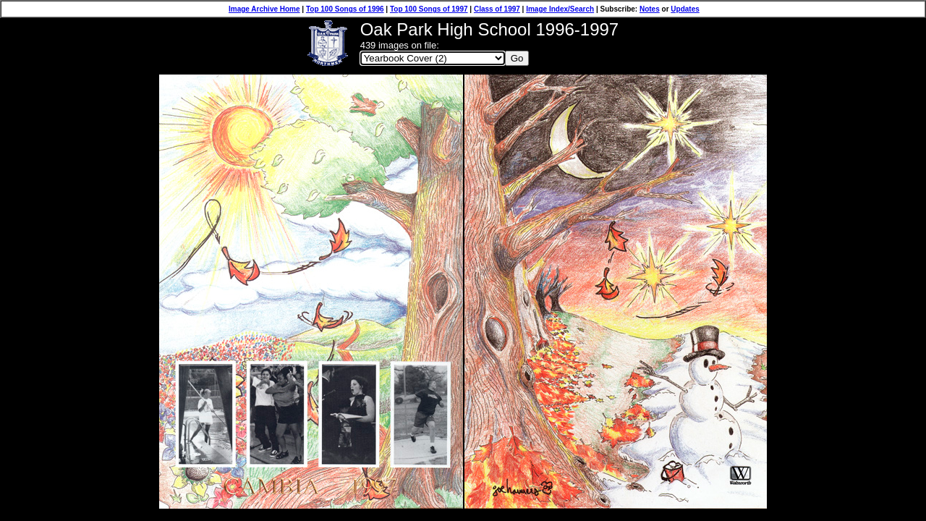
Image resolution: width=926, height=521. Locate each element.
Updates (685, 9)
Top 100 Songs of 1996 (345, 9)
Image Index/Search (560, 9)
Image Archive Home (264, 9)
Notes (650, 9)
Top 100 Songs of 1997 (429, 9)
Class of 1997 (497, 9)
